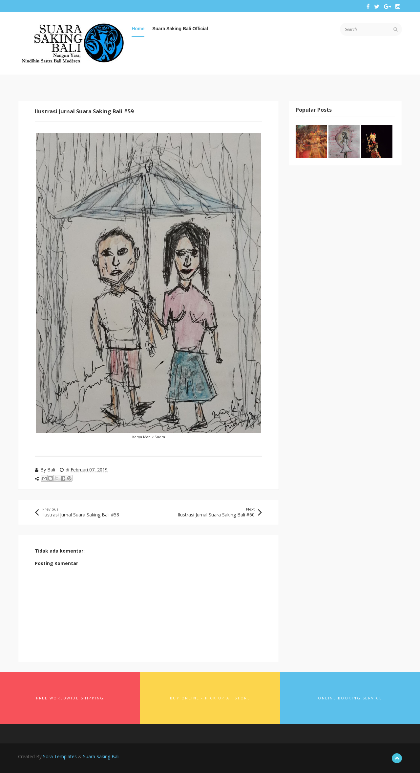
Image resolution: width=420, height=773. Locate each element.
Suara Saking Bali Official (180, 28)
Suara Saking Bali (101, 756)
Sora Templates (60, 756)
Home (138, 28)
